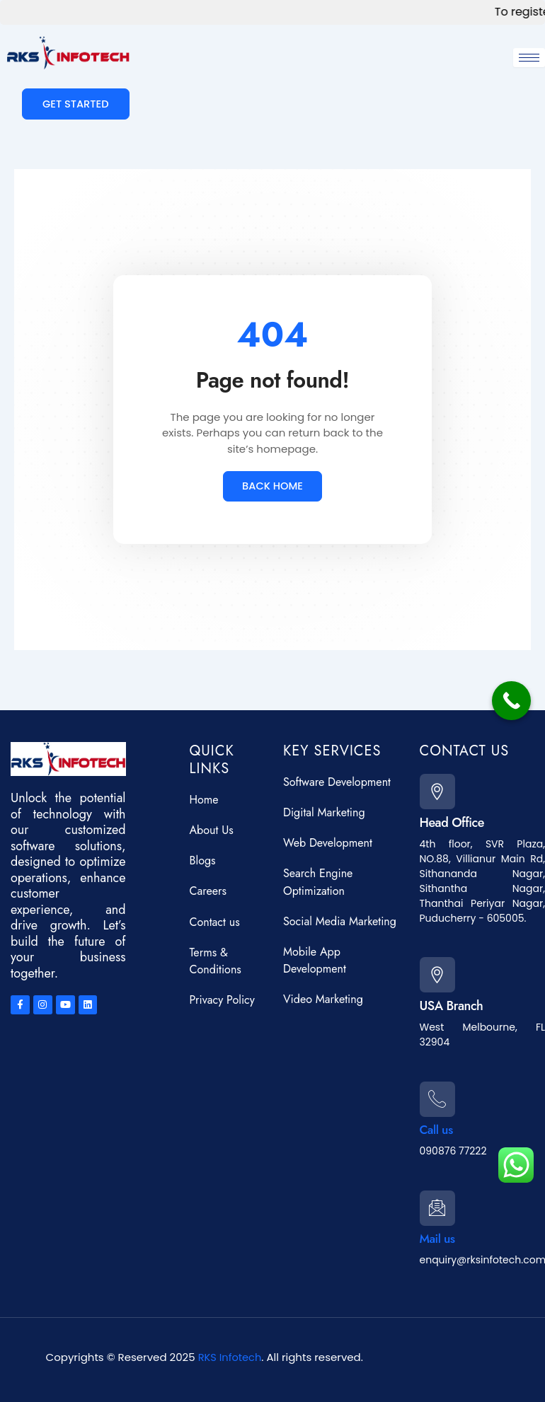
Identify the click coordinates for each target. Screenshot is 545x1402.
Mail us (438, 1239)
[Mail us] (439, 1206)
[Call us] (439, 1093)
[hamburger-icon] (529, 57)
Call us (437, 1126)
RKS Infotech (229, 1357)
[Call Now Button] (511, 700)
